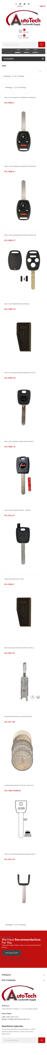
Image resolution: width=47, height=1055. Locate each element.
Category (9, 59)
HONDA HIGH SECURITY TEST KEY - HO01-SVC (19, 785)
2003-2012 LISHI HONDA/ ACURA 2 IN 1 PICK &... (19, 648)
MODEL (27, 49)
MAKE (18, 49)
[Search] (23, 44)
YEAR (35, 49)
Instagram (29, 4)
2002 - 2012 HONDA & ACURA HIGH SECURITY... (19, 441)
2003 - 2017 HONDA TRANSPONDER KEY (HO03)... (20, 372)
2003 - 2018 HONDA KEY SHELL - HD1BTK (17, 510)
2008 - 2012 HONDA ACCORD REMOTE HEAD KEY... (20, 166)
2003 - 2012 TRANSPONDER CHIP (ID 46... (17, 304)
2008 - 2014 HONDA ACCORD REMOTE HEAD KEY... (20, 97)
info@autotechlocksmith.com (18, 1019)
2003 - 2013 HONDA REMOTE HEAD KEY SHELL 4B (20, 235)
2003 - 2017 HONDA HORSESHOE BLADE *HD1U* (20, 854)
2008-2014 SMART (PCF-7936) (14, 579)
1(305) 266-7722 (12, 1017)
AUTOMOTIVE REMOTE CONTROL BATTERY (18, 716)
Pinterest (24, 4)
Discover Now (11, 953)
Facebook (16, 4)
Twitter (20, 4)
